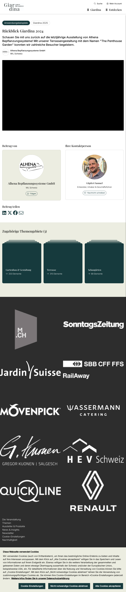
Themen (6, 523)
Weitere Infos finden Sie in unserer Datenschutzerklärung (40, 578)
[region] (63, 569)
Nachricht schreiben (94, 193)
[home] (14, 7)
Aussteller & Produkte (13, 526)
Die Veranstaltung (11, 519)
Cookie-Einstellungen (13, 536)
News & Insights (10, 529)
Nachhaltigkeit (9, 540)
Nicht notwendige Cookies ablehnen (69, 586)
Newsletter (8, 533)
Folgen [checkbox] (31, 193)
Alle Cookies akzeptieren (108, 586)
